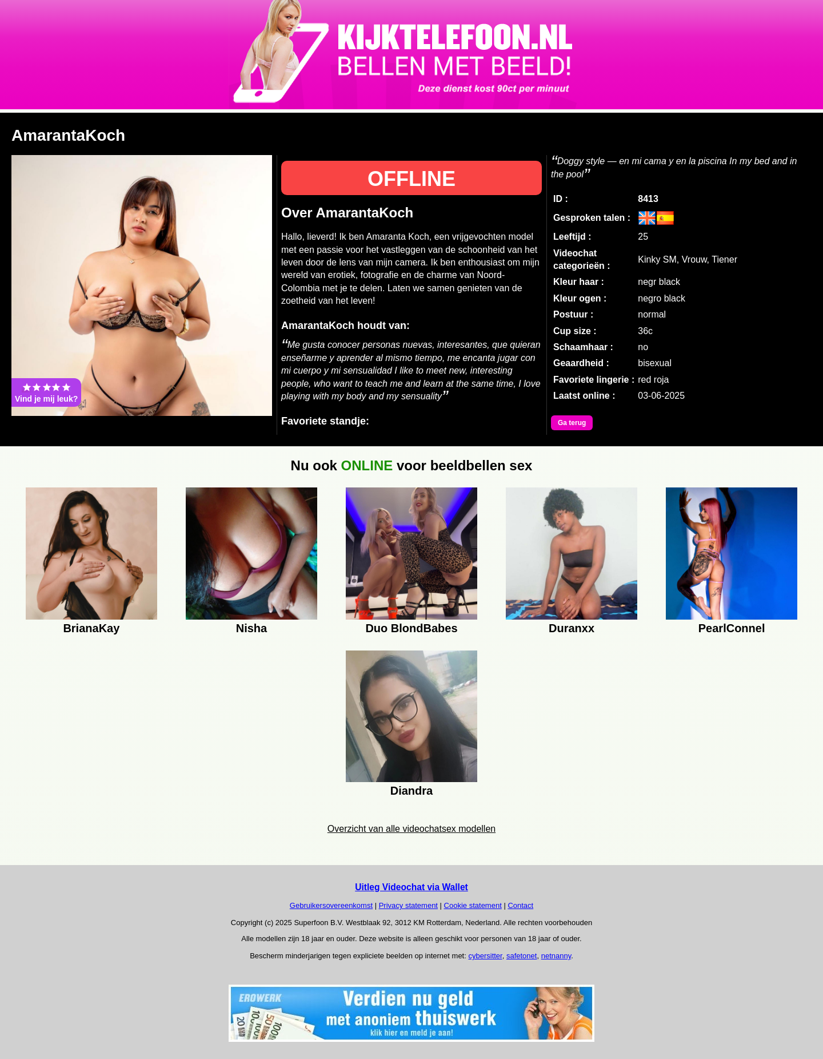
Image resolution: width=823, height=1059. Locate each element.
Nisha (251, 628)
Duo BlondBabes (411, 628)
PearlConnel (731, 628)
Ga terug (572, 423)
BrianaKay (91, 628)
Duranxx (571, 628)
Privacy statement (408, 905)
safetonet (521, 955)
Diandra (411, 790)
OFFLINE (411, 179)
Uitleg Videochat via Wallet (411, 887)
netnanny (556, 955)
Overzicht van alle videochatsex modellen (411, 829)
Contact (520, 905)
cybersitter (485, 955)
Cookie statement (473, 905)
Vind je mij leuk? (46, 392)
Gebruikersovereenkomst (331, 905)
